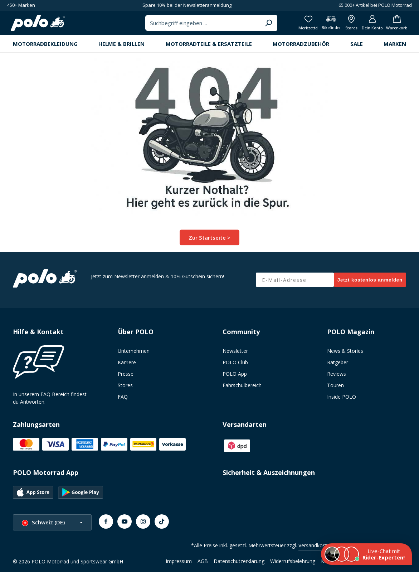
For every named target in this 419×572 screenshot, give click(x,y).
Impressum (179, 564)
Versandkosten (315, 548)
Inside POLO (341, 399)
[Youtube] (124, 524)
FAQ (123, 399)
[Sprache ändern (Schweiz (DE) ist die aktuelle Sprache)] (52, 525)
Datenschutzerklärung (239, 564)
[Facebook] (106, 524)
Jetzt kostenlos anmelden (370, 282)
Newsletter (235, 353)
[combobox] (190, 25)
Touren (335, 388)
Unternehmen (134, 353)
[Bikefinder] (321, 25)
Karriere (127, 365)
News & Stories (345, 353)
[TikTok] (162, 524)
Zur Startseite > (209, 241)
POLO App (235, 376)
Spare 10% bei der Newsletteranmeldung (187, 5)
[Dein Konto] (367, 25)
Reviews (336, 376)
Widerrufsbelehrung (292, 564)
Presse (125, 376)
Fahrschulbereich (242, 388)
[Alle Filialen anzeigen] (344, 25)
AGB (203, 564)
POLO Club (235, 365)
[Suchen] (254, 25)
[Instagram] (143, 524)
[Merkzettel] (297, 25)
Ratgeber (337, 365)
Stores (125, 388)
